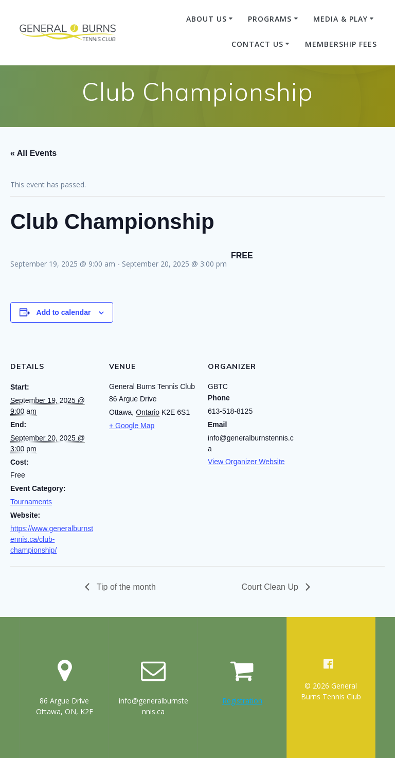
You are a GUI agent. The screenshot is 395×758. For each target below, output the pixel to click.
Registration (242, 701)
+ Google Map (131, 425)
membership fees (341, 44)
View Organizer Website (246, 461)
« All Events (33, 153)
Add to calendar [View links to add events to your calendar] (64, 312)
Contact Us (257, 44)
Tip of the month (125, 587)
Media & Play (340, 19)
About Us (206, 19)
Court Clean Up (271, 587)
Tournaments (31, 502)
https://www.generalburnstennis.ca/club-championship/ (51, 539)
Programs (270, 19)
